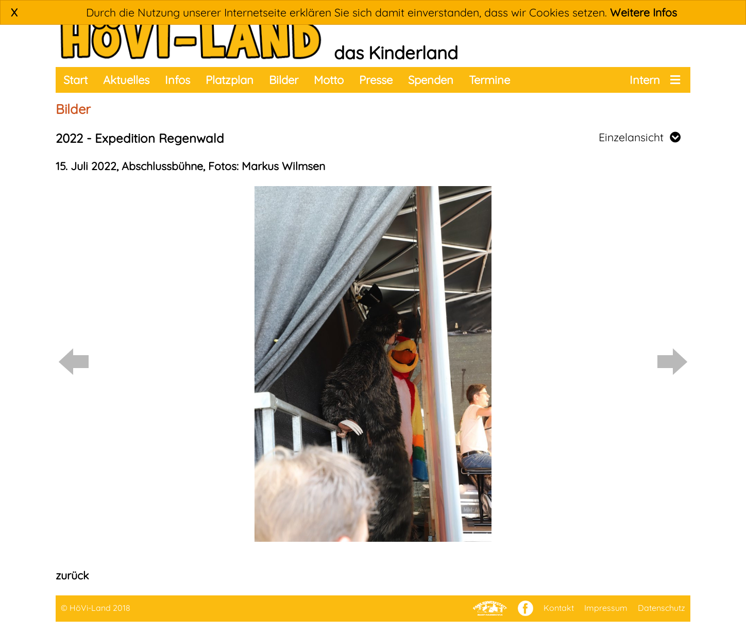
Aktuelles (126, 80)
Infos (177, 80)
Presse (376, 80)
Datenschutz (661, 608)
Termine (489, 80)
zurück (72, 575)
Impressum (606, 608)
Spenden (430, 80)
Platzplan (229, 80)
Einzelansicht (640, 137)
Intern (645, 80)
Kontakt (559, 608)
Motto (329, 80)
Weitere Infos (643, 12)
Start (75, 80)
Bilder (283, 80)
